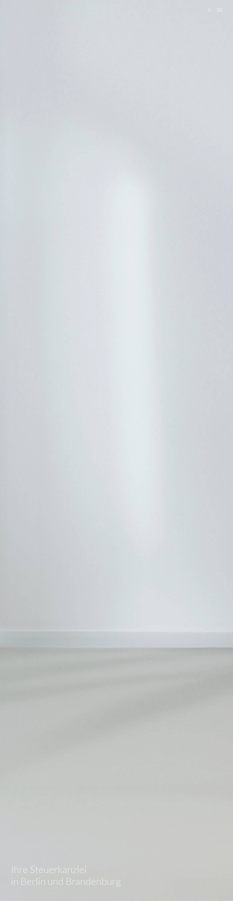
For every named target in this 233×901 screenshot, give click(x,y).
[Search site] (209, 10)
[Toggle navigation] (219, 10)
